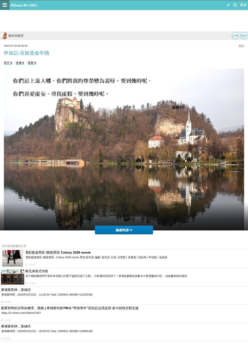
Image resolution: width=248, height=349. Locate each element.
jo (243, 45)
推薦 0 (32, 62)
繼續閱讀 (124, 230)
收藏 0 (20, 62)
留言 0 (8, 62)
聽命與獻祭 (12, 35)
